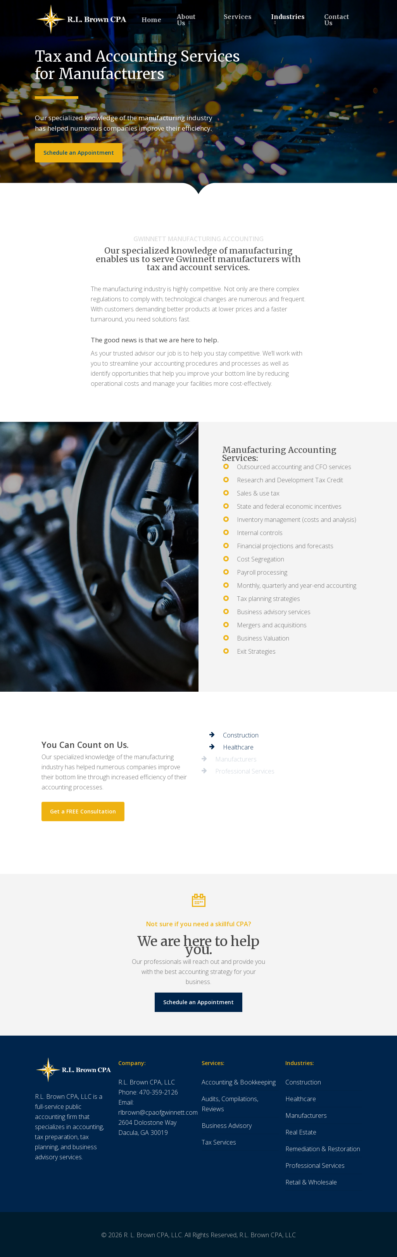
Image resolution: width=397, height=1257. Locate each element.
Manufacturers (306, 1115)
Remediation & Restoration (322, 1149)
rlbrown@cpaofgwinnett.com (158, 1112)
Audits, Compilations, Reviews (230, 1104)
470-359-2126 (158, 1092)
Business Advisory (227, 1125)
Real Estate (300, 1132)
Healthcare (300, 1099)
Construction (303, 1082)
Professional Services (315, 1165)
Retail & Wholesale (311, 1182)
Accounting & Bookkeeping (239, 1082)
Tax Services (219, 1142)
